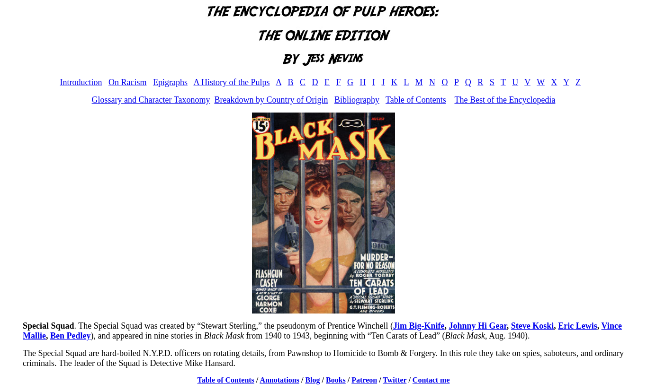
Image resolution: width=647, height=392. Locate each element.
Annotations (279, 380)
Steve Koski (532, 326)
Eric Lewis (577, 326)
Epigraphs (170, 82)
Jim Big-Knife (419, 326)
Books (336, 380)
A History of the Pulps (231, 82)
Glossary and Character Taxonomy (151, 100)
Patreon (364, 380)
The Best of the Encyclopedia (504, 100)
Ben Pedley (70, 335)
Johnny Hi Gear (477, 326)
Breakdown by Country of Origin (271, 100)
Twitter (394, 380)
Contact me (431, 380)
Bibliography (356, 100)
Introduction (81, 82)
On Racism (127, 82)
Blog (312, 380)
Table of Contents (416, 100)
